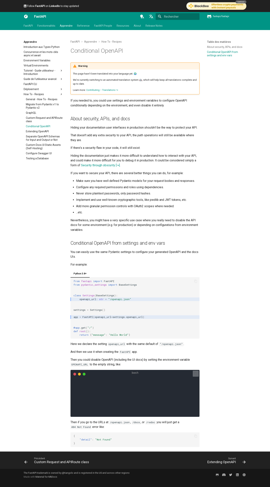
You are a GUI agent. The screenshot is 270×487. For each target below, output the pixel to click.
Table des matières (219, 41)
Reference (83, 25)
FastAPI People (103, 25)
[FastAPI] (26, 16)
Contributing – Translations (101, 90)
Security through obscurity (98, 165)
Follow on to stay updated (51, 6)
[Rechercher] (178, 16)
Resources (123, 25)
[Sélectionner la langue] (151, 16)
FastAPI (28, 25)
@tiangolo (67, 472)
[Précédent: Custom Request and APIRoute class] (57, 461)
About (137, 25)
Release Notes (154, 25)
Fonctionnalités (46, 25)
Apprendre (66, 25)
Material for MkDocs (46, 476)
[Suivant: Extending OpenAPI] (225, 461)
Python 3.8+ (80, 273)
